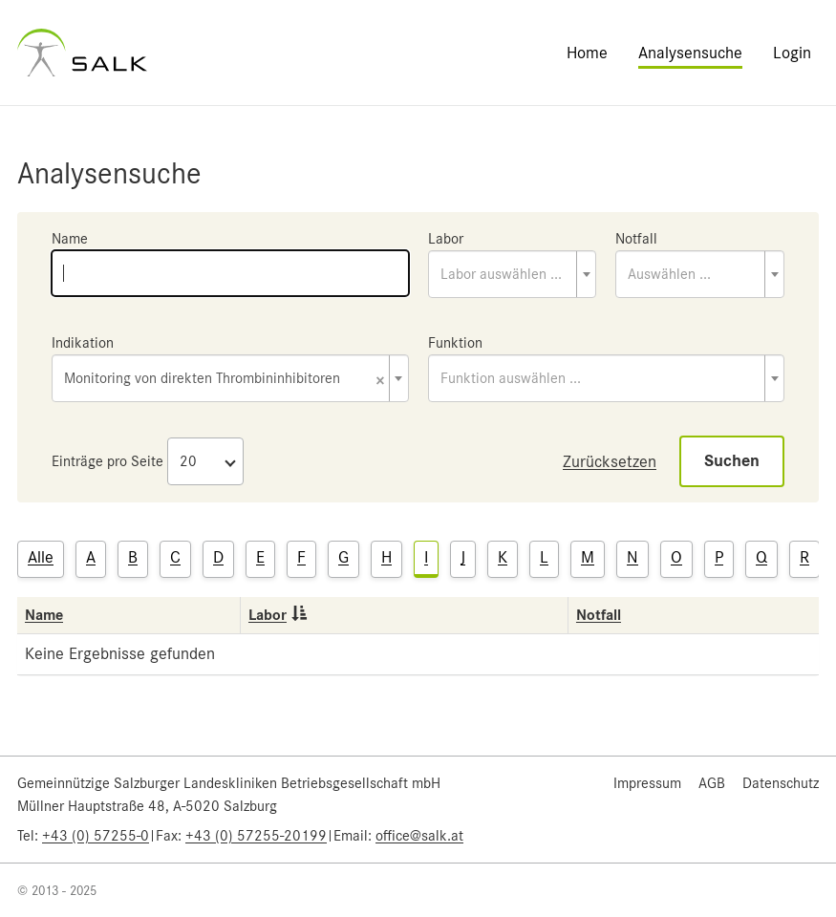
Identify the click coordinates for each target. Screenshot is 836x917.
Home (587, 52)
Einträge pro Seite (107, 461)
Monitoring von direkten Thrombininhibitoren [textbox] (224, 380)
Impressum (647, 783)
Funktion (455, 343)
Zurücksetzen (609, 461)
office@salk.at (419, 835)
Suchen (732, 461)
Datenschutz (780, 783)
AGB (711, 783)
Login (792, 52)
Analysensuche (690, 52)
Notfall (636, 238)
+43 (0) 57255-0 (95, 835)
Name (70, 238)
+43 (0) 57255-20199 (256, 835)
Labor (445, 238)
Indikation (83, 343)
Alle (41, 556)
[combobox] (512, 274)
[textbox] (512, 274)
